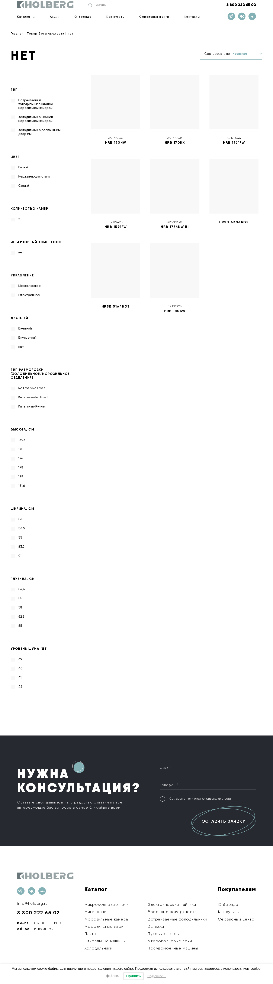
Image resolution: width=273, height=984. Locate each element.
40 (20, 668)
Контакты (192, 16)
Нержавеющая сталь (34, 176)
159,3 (21, 440)
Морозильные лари (104, 926)
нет (21, 252)
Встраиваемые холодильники (177, 919)
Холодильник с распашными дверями (39, 132)
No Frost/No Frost (31, 388)
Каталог (24, 16)
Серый (23, 186)
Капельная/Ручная (31, 406)
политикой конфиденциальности (208, 798)
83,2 (21, 546)
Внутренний (27, 338)
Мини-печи (95, 911)
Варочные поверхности (172, 911)
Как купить (115, 16)
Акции (55, 16)
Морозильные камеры (106, 919)
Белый (23, 167)
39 (20, 659)
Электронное (29, 295)
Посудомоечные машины (173, 948)
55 (20, 537)
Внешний (25, 328)
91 (19, 556)
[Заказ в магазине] (247, 54)
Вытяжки (156, 926)
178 (20, 467)
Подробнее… (156, 976)
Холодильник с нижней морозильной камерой (35, 119)
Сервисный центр (154, 16)
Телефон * (169, 784)
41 (20, 677)
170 (20, 449)
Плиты (90, 933)
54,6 (21, 589)
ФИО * (165, 768)
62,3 (21, 616)
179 (20, 476)
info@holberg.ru (33, 903)
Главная (17, 33)
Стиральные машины (105, 941)
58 (20, 607)
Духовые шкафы (164, 933)
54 (20, 519)
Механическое (29, 286)
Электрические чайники (172, 904)
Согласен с (200, 798)
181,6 (21, 486)
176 (20, 458)
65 (20, 626)
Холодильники (98, 948)
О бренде (82, 16)
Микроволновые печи (106, 904)
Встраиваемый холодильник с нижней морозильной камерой (35, 104)
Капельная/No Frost (33, 397)
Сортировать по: (217, 54)
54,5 (21, 528)
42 (20, 687)
